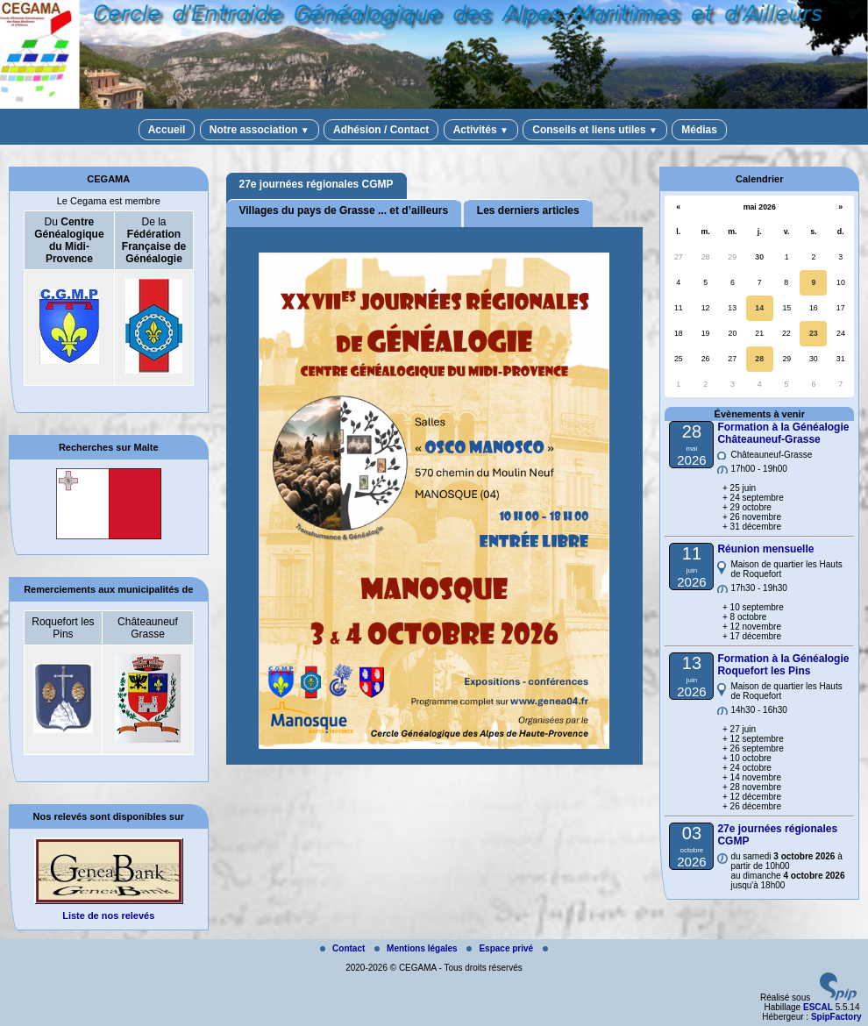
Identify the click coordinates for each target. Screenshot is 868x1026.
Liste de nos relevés (108, 915)
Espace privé (500, 948)
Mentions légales (416, 948)
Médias (699, 130)
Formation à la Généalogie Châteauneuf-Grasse (783, 433)
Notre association (259, 130)
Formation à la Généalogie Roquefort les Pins (783, 664)
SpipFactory (836, 1017)
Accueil (167, 130)
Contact (343, 948)
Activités (481, 130)
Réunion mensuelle (765, 549)
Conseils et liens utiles (595, 130)
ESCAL (818, 1007)
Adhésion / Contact (381, 130)
